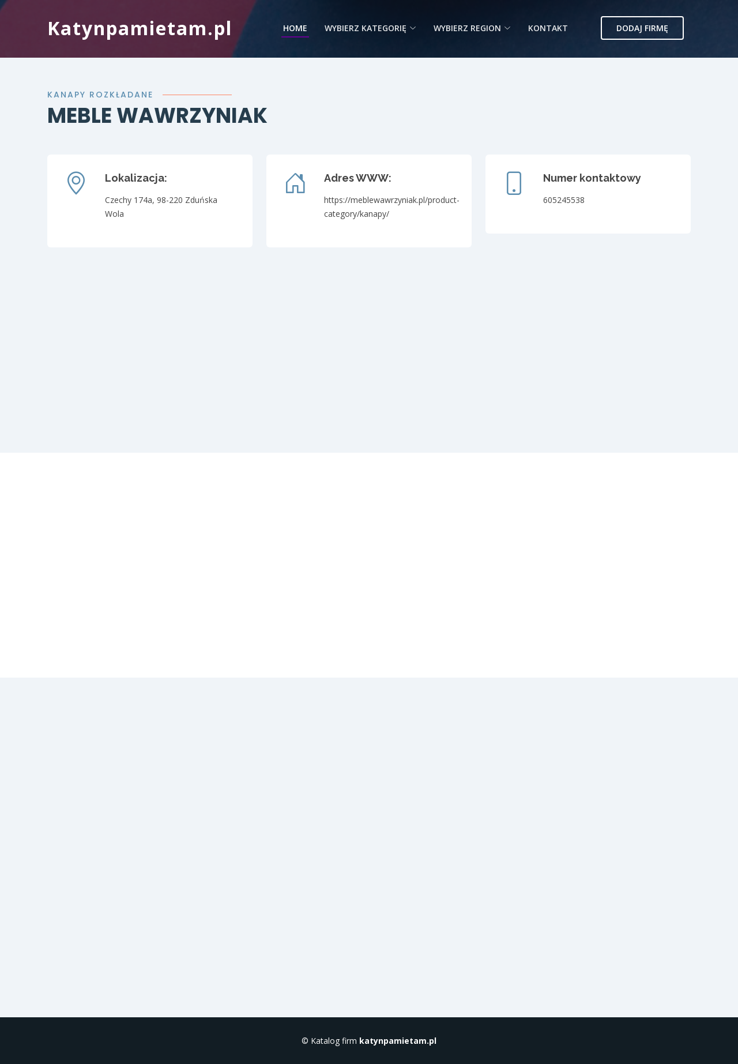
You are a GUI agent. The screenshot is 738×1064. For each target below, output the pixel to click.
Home (295, 27)
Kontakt (548, 27)
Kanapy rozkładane (100, 94)
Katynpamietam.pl (139, 28)
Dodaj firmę (642, 27)
